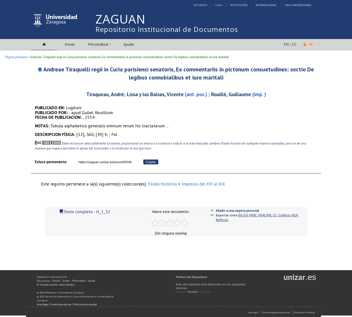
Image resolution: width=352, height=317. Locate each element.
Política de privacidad (85, 304)
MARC (253, 215)
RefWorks (222, 220)
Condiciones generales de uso (276, 312)
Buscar (56, 280)
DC (275, 215)
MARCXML (265, 215)
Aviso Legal (253, 312)
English (181, 291)
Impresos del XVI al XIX (203, 184)
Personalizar (98, 44)
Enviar (70, 44)
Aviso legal (43, 304)
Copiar (151, 162)
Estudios (200, 5)
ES (294, 44)
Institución (239, 5)
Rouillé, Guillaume (231, 94)
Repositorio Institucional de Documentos (166, 29)
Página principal (16, 57)
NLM (295, 215)
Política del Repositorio (191, 277)
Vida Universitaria (298, 5)
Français (205, 291)
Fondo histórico (162, 184)
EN (286, 44)
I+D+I (218, 5)
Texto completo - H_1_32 (84, 211)
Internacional (266, 5)
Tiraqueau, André (105, 94)
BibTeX (243, 215)
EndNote (285, 215)
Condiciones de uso (61, 304)
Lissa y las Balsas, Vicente (155, 94)
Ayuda (128, 44)
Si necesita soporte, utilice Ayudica (56, 284)
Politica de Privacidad (304, 312)
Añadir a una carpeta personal (237, 211)
